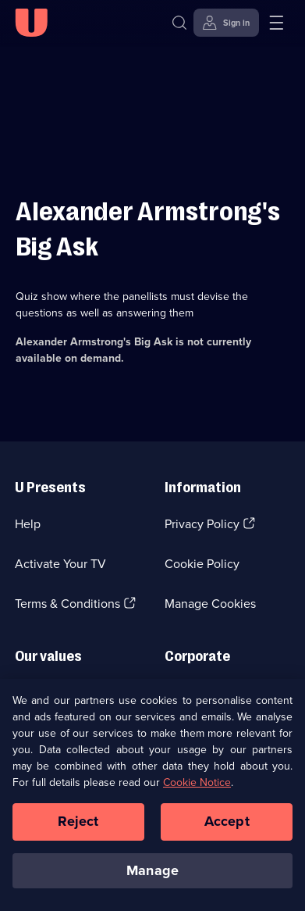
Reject (78, 824)
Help (28, 524)
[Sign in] (226, 23)
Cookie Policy (202, 564)
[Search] (182, 23)
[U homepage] (31, 22)
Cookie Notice (197, 785)
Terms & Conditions (67, 604)
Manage (152, 873)
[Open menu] (276, 23)
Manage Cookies (210, 604)
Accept (227, 824)
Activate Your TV (60, 564)
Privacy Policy (202, 524)
